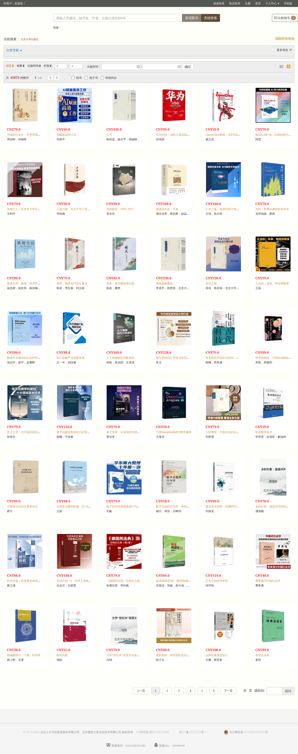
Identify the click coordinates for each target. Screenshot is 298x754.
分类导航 (13, 50)
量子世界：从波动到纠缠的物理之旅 (128, 432)
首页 (258, 3)
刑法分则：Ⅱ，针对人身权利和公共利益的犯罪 (85, 581)
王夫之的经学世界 (217, 581)
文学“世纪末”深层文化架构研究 (125, 655)
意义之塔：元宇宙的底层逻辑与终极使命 (32, 432)
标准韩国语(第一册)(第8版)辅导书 (177, 581)
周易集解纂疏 (164, 283)
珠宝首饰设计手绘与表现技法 (174, 358)
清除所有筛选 (285, 38)
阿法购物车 (285, 18)
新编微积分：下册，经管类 (24, 655)
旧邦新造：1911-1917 (120, 209)
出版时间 (34, 66)
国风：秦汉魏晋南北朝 (120, 283)
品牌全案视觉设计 (217, 655)
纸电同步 (109, 78)
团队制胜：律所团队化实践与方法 (177, 655)
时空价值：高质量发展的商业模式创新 (30, 581)
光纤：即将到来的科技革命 (272, 209)
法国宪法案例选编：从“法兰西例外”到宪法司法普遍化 (90, 506)
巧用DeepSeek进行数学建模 (173, 432)
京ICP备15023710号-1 (193, 732)
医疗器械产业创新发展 (71, 358)
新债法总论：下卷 (167, 209)
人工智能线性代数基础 (120, 358)
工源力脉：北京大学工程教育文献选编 (80, 209)
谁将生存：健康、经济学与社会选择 (29, 283)
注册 (248, 3)
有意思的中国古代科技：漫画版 (225, 358)
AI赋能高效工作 (66, 135)
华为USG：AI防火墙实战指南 (174, 135)
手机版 (288, 3)
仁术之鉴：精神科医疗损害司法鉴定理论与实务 (235, 209)
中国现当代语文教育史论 (22, 506)
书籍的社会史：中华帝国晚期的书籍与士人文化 (36, 135)
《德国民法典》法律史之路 (123, 581)
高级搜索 (210, 18)
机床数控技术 (263, 432)
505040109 (178, 745)
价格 (46, 65)
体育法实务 (262, 655)
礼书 (109, 135)
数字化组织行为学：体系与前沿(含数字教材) (183, 506)
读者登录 (218, 3)
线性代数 (62, 655)
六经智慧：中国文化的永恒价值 (225, 432)
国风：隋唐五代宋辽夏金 (72, 283)
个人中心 (271, 3)
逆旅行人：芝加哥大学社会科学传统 (29, 209)
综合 (10, 66)
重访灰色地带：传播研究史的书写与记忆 (231, 506)
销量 (21, 66)
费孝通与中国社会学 (268, 581)
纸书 (76, 78)
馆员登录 (234, 3)
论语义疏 (211, 283)
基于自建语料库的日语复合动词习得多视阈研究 (86, 432)
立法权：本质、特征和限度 (272, 283)
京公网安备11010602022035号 (248, 732)
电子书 (91, 78)
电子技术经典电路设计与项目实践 (127, 506)
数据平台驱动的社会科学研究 (25, 358)
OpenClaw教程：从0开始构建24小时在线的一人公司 (239, 135)
